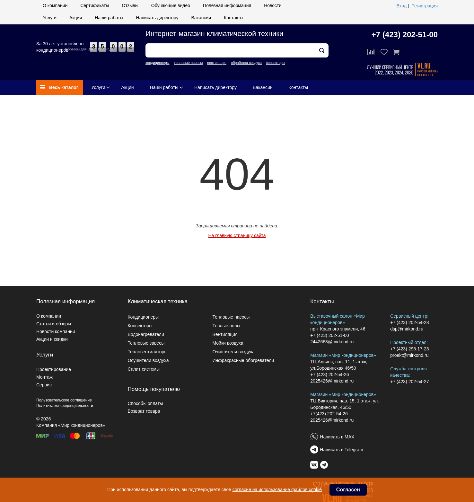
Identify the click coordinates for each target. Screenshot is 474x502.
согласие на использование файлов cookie (277, 489)
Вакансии (201, 17)
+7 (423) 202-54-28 (409, 322)
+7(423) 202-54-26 (328, 413)
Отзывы (130, 5)
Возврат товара (143, 411)
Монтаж (44, 377)
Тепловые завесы (145, 343)
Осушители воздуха (148, 360)
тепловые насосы (188, 63)
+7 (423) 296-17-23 (409, 348)
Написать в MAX (337, 436)
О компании (55, 5)
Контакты (233, 17)
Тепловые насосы (231, 317)
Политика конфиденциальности (64, 405)
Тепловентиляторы (147, 351)
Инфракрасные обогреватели (243, 360)
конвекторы (275, 63)
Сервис (44, 384)
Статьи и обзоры (53, 323)
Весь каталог (59, 87)
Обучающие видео (170, 5)
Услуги (50, 17)
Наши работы (109, 17)
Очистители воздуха (233, 351)
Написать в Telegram (341, 449)
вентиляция (216, 63)
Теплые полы (226, 325)
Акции (75, 17)
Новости (272, 5)
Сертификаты (94, 5)
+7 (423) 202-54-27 (409, 381)
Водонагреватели (145, 334)
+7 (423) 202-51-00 (405, 34)
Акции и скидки (52, 339)
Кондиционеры (143, 317)
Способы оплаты (145, 403)
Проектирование (53, 369)
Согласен (348, 489)
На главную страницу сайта (237, 235)
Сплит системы (143, 369)
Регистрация (424, 5)
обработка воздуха (246, 63)
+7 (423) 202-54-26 (329, 374)
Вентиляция (224, 334)
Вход (401, 5)
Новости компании (55, 331)
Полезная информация (227, 5)
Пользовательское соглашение (64, 400)
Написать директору (157, 17)
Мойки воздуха (227, 343)
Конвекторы (139, 325)
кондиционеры (157, 63)
